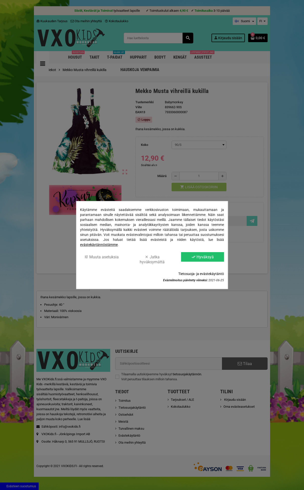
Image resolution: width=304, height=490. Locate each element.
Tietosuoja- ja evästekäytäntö (201, 274)
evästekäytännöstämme (99, 245)
